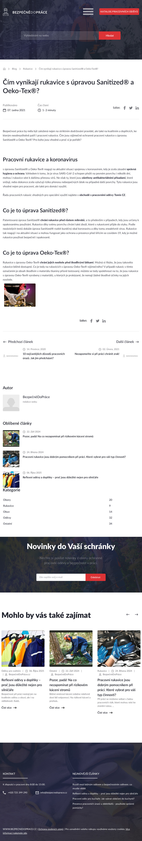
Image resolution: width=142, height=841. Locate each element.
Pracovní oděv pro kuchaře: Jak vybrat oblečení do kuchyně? (104, 799)
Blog (14, 68)
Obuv (6, 512)
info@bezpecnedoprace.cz (53, 793)
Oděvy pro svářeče (11, 671)
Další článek (125, 342)
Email (71, 570)
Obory (7, 500)
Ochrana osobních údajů (50, 829)
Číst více (6, 707)
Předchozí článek (20, 342)
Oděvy (7, 517)
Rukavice (28, 68)
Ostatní (7, 523)
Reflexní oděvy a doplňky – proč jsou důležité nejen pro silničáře (105, 794)
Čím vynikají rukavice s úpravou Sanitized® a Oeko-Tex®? (68, 68)
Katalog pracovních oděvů (119, 12)
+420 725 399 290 (17, 793)
